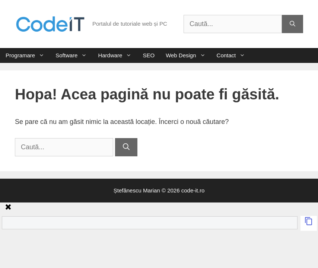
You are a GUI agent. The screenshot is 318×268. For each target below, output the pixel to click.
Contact (234, 55)
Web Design (188, 55)
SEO (149, 55)
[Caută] (292, 24)
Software (73, 55)
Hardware (117, 55)
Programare (28, 55)
